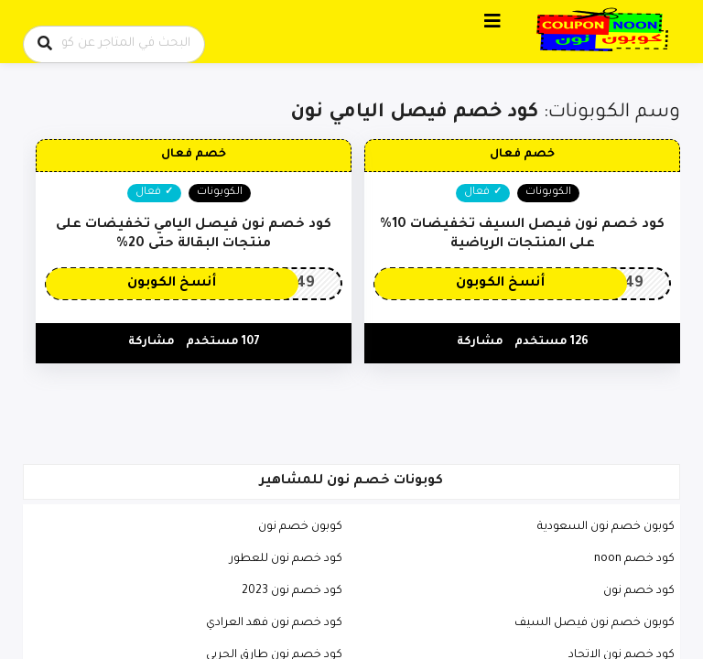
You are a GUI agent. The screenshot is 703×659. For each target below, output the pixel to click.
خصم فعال (522, 154)
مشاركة (480, 342)
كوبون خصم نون (300, 527)
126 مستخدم (551, 342)
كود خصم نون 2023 (292, 591)
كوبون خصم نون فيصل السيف (594, 623)
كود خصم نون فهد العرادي (274, 623)
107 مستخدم (223, 342)
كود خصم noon (634, 559)
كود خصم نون (639, 591)
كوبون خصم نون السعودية (606, 527)
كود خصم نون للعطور (286, 559)
